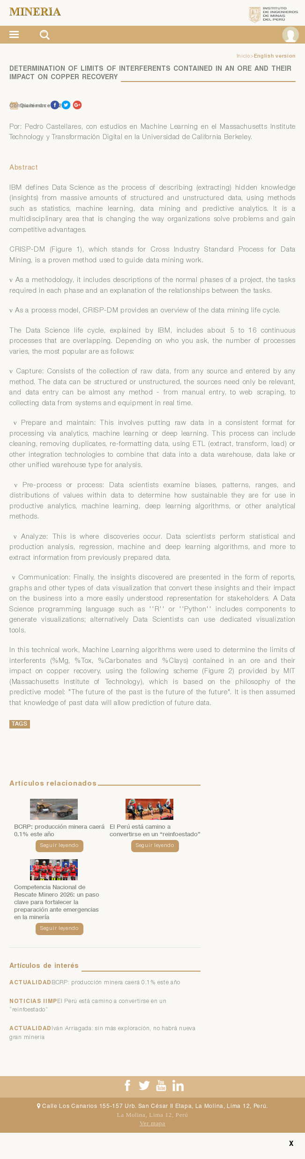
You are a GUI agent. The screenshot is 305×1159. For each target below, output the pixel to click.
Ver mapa (152, 1123)
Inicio (243, 56)
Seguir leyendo (59, 845)
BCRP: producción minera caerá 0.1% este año (116, 983)
